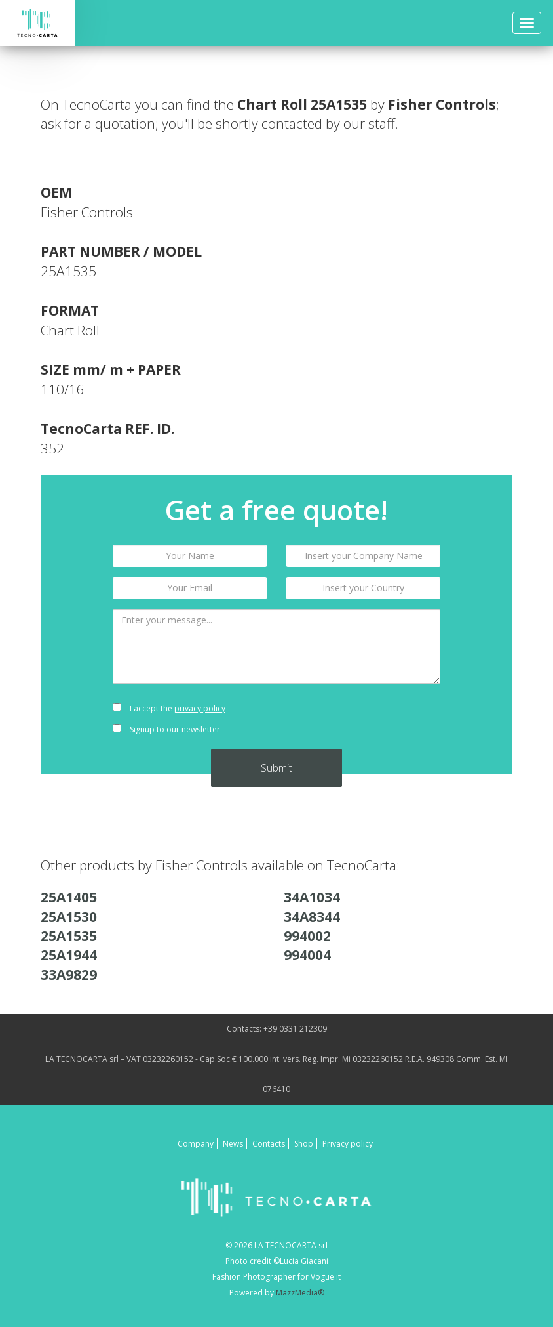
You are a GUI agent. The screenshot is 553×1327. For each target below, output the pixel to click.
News (233, 1143)
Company (196, 1143)
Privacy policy (347, 1143)
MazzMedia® (300, 1292)
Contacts (268, 1143)
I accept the (169, 708)
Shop (303, 1143)
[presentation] (363, 719)
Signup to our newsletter (166, 729)
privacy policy (199, 708)
